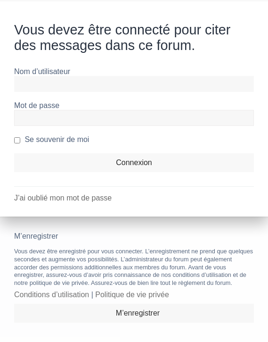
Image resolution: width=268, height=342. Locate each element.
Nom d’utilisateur (42, 71)
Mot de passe (36, 105)
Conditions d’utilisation (51, 295)
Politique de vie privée (132, 295)
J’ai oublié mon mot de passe (63, 198)
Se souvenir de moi (51, 139)
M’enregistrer (138, 313)
